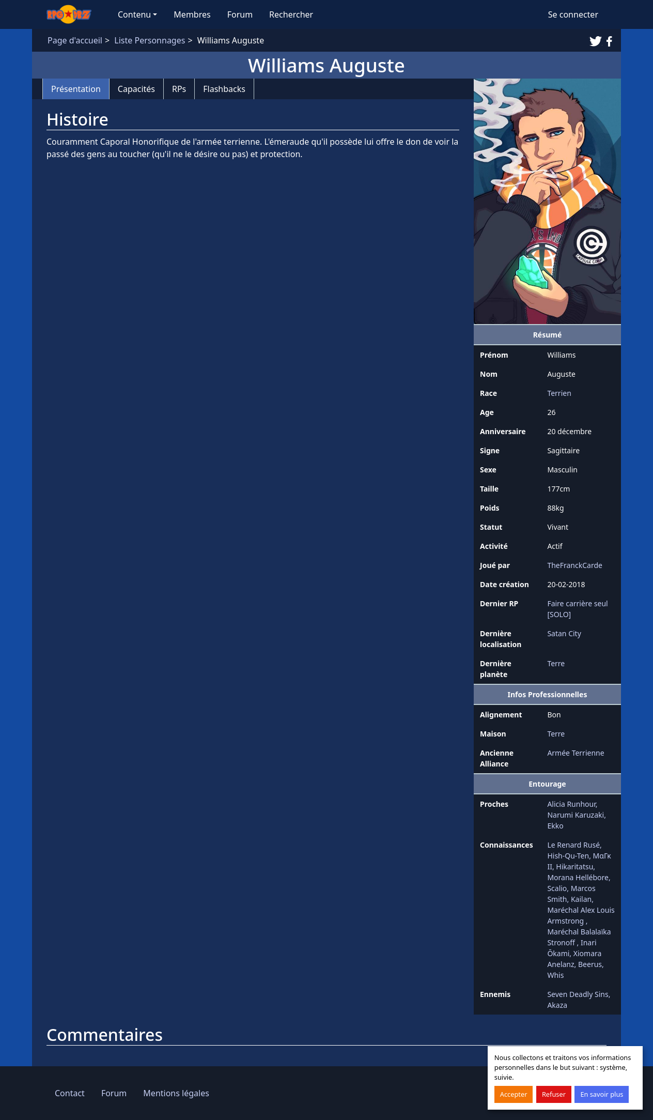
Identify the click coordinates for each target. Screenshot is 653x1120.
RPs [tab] (179, 89)
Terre (556, 663)
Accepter (513, 1094)
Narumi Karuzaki (575, 815)
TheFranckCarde (574, 565)
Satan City (564, 633)
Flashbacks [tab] (224, 89)
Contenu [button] (134, 14)
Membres (192, 14)
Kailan (581, 899)
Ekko (555, 826)
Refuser (554, 1094)
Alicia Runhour (571, 804)
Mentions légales (176, 1093)
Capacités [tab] (136, 89)
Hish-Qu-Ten (568, 856)
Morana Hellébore (578, 877)
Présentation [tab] (76, 89)
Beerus (590, 964)
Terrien (559, 393)
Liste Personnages (149, 40)
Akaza (557, 1005)
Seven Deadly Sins (577, 994)
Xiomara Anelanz (574, 958)
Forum (240, 14)
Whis (555, 975)
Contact (70, 1093)
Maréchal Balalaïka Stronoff (579, 937)
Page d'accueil (75, 40)
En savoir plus (601, 1094)
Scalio (557, 888)
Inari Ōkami (571, 948)
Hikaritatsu (574, 866)
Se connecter (573, 14)
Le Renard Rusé (573, 845)
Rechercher (291, 14)
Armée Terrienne (575, 753)
